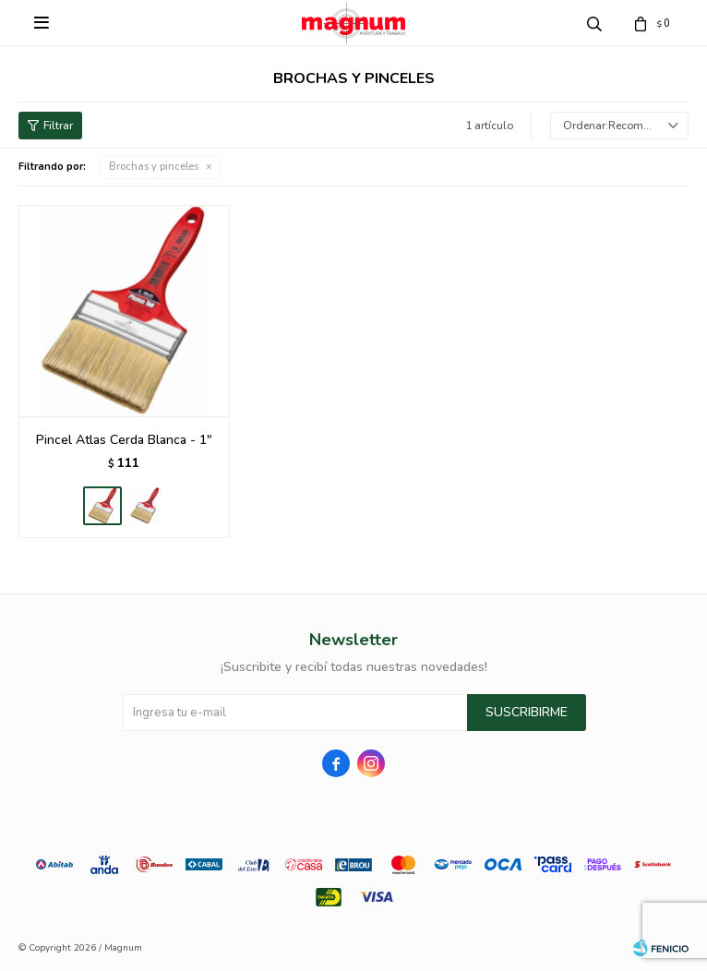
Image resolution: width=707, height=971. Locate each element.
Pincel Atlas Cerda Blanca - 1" (124, 440)
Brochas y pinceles (153, 167)
